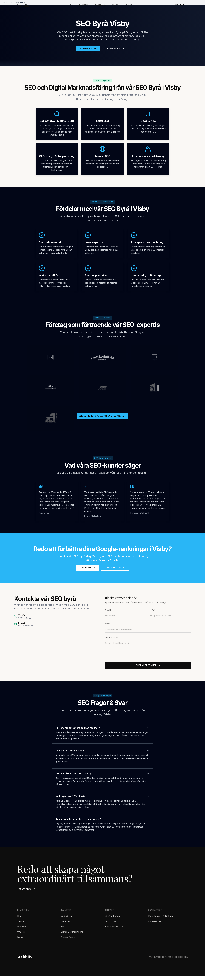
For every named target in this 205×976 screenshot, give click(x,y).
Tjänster (84, 5)
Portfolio (100, 5)
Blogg (129, 5)
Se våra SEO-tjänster (115, 48)
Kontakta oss (88, 48)
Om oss (116, 5)
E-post (153, 610)
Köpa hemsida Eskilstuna (160, 916)
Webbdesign (67, 916)
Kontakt (179, 5)
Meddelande (111, 637)
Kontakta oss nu (88, 567)
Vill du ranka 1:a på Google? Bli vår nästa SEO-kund (102, 416)
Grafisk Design (68, 937)
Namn (108, 610)
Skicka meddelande (148, 665)
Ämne (108, 624)
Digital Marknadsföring (72, 932)
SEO (63, 926)
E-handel (65, 921)
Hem (71, 5)
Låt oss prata (26, 889)
